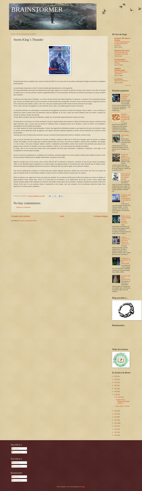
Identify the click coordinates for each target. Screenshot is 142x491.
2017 (116, 414)
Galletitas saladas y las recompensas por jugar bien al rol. (125, 117)
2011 (116, 432)
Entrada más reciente (20, 216)
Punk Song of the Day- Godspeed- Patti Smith (121, 53)
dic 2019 (119, 397)
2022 (116, 385)
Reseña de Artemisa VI (121, 81)
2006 (116, 435)
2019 (116, 394)
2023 (116, 382)
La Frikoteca (118, 79)
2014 (116, 423)
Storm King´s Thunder (122, 406)
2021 (116, 388)
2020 (116, 391)
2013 (116, 426)
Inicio (62, 216)
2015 (116, 420)
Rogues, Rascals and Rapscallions (120, 72)
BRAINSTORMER (37, 9)
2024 (116, 379)
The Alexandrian (119, 59)
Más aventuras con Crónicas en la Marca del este (125, 176)
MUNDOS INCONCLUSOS (119, 69)
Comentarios (17, 452)
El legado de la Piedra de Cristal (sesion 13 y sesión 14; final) (126, 198)
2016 (116, 417)
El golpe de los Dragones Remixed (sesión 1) (122, 401)
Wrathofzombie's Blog (121, 50)
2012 (116, 429)
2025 (116, 376)
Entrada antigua (101, 216)
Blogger (82, 486)
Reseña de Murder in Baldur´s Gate (125, 156)
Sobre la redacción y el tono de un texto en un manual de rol (125, 240)
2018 (116, 411)
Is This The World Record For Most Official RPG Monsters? (122, 43)
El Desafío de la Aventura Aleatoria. (125, 96)
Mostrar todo (128, 85)
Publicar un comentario (23, 207)
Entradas (15, 448)
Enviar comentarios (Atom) (28, 220)
